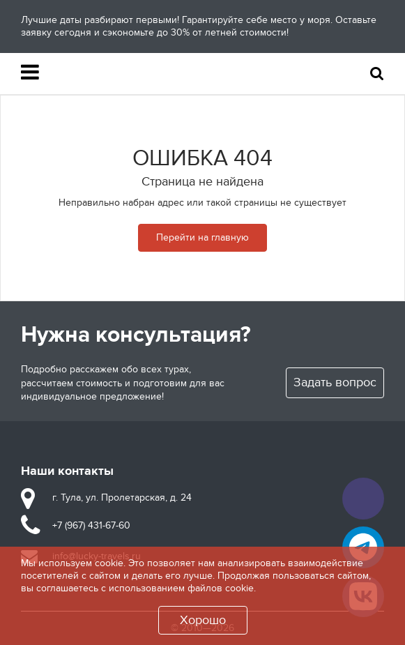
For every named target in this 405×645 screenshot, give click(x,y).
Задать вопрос (334, 382)
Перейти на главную (202, 237)
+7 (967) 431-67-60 (91, 525)
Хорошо (203, 620)
